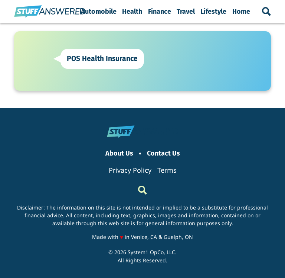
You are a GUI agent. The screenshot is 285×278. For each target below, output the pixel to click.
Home (241, 11)
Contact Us (163, 153)
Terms (167, 170)
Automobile (99, 11)
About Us (119, 153)
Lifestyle (213, 11)
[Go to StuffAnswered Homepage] (49, 11)
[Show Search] (266, 11)
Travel (186, 11)
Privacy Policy (130, 170)
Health (132, 11)
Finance (159, 11)
